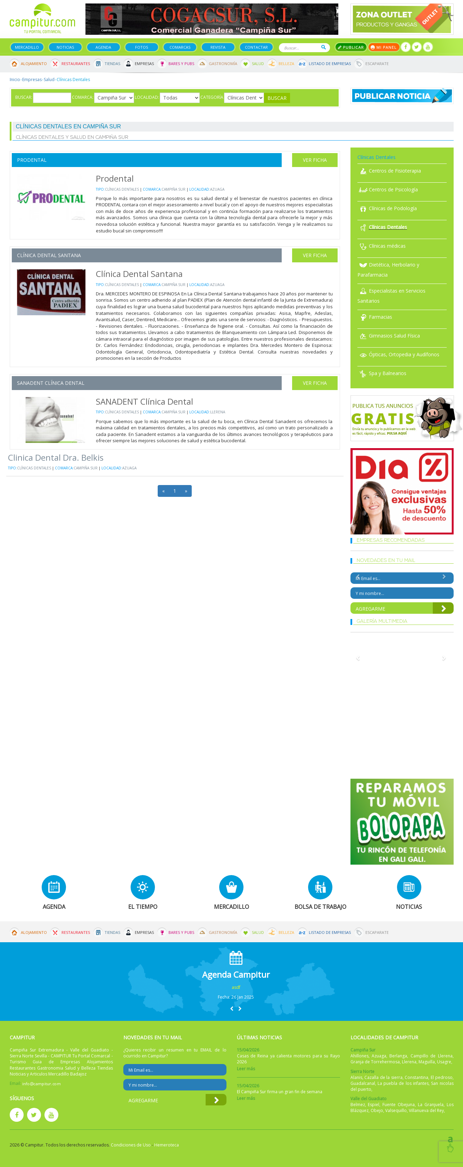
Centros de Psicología (387, 189)
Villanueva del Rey (426, 1110)
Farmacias (374, 316)
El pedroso (442, 1077)
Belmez (357, 1105)
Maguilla (427, 1062)
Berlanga (398, 1056)
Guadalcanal (362, 1083)
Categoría (211, 97)
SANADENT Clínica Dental (50, 383)
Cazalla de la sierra (383, 1077)
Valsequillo (396, 1110)
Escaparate (377, 63)
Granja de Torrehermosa (375, 1062)
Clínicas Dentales (122, 189)
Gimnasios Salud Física (388, 335)
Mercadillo (27, 47)
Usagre (444, 1062)
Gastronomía (223, 63)
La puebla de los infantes (403, 1083)
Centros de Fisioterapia (389, 170)
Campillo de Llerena (432, 1056)
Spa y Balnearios (381, 373)
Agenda (103, 47)
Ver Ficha (315, 160)
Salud (258, 63)
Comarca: (82, 97)
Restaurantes (75, 63)
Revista (217, 47)
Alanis (356, 1077)
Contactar (256, 47)
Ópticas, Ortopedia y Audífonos (398, 354)
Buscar (323, 47)
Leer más (246, 1069)
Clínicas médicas (381, 246)
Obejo (377, 1110)
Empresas (144, 63)
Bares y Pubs (181, 63)
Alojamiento (34, 63)
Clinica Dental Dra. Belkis (56, 457)
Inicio (15, 79)
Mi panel (383, 47)
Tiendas (112, 63)
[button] (231, 1008)
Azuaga (217, 189)
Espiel (373, 1105)
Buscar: (23, 97)
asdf (236, 987)
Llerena (217, 412)
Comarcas (180, 47)
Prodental (32, 160)
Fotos (141, 47)
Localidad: (147, 97)
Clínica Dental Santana (49, 255)
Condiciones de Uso (131, 1145)
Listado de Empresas (330, 63)
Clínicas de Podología (387, 208)
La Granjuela (431, 1105)
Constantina (416, 1077)
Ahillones (359, 1056)
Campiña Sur (173, 189)
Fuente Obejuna (398, 1105)
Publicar (350, 47)
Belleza (286, 63)
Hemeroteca (166, 1145)
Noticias (65, 47)
